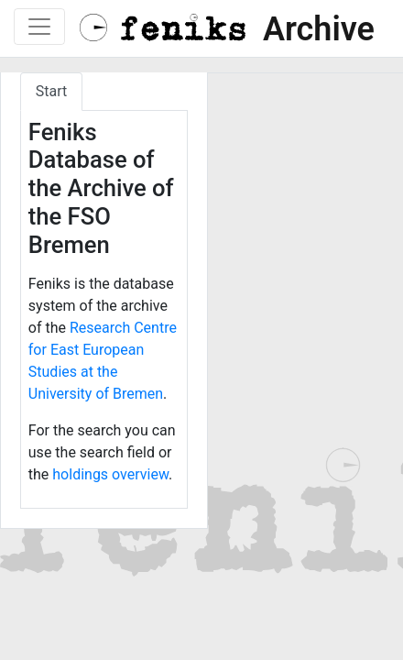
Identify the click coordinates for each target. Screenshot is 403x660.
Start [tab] (51, 91)
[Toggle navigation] (39, 26)
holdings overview (110, 474)
